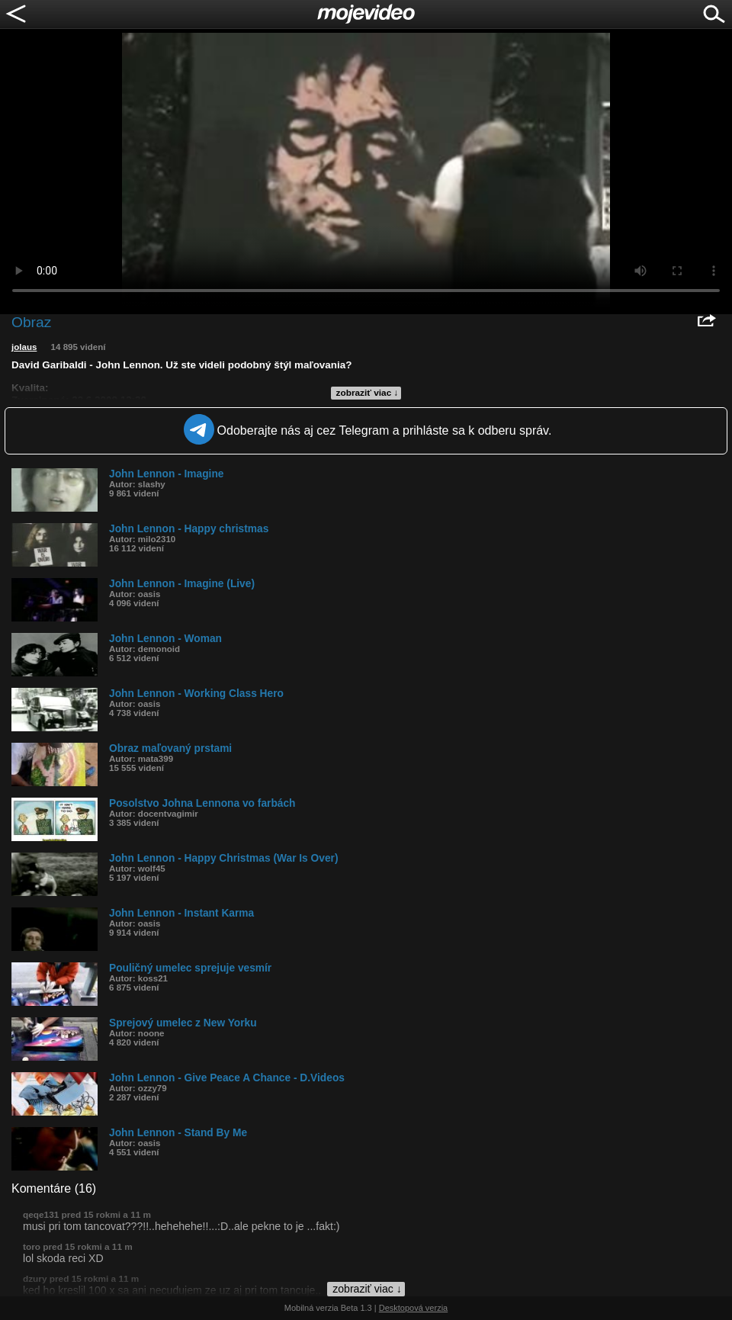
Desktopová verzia (413, 1307)
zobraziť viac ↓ (367, 392)
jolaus (24, 347)
